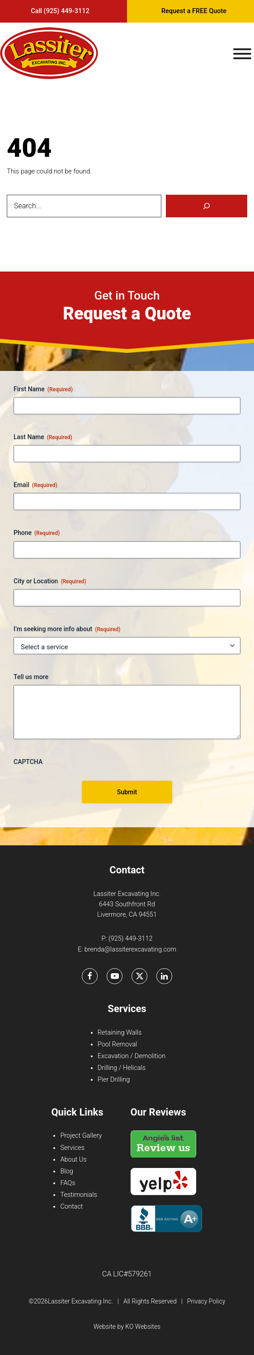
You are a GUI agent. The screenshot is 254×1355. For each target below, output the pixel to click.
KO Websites (142, 1326)
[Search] (206, 206)
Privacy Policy (206, 1301)
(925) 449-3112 (130, 938)
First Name (43, 389)
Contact (71, 1206)
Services (72, 1148)
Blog (66, 1171)
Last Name (43, 437)
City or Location (50, 581)
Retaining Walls (120, 1032)
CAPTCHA (28, 761)
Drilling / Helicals (122, 1068)
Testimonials (78, 1195)
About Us (73, 1159)
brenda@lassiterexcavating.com (130, 949)
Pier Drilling (114, 1079)
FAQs (67, 1183)
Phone (37, 533)
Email (35, 485)
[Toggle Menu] (242, 54)
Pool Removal (117, 1044)
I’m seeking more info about (67, 629)
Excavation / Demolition (131, 1056)
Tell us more (31, 676)
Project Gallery (81, 1135)
